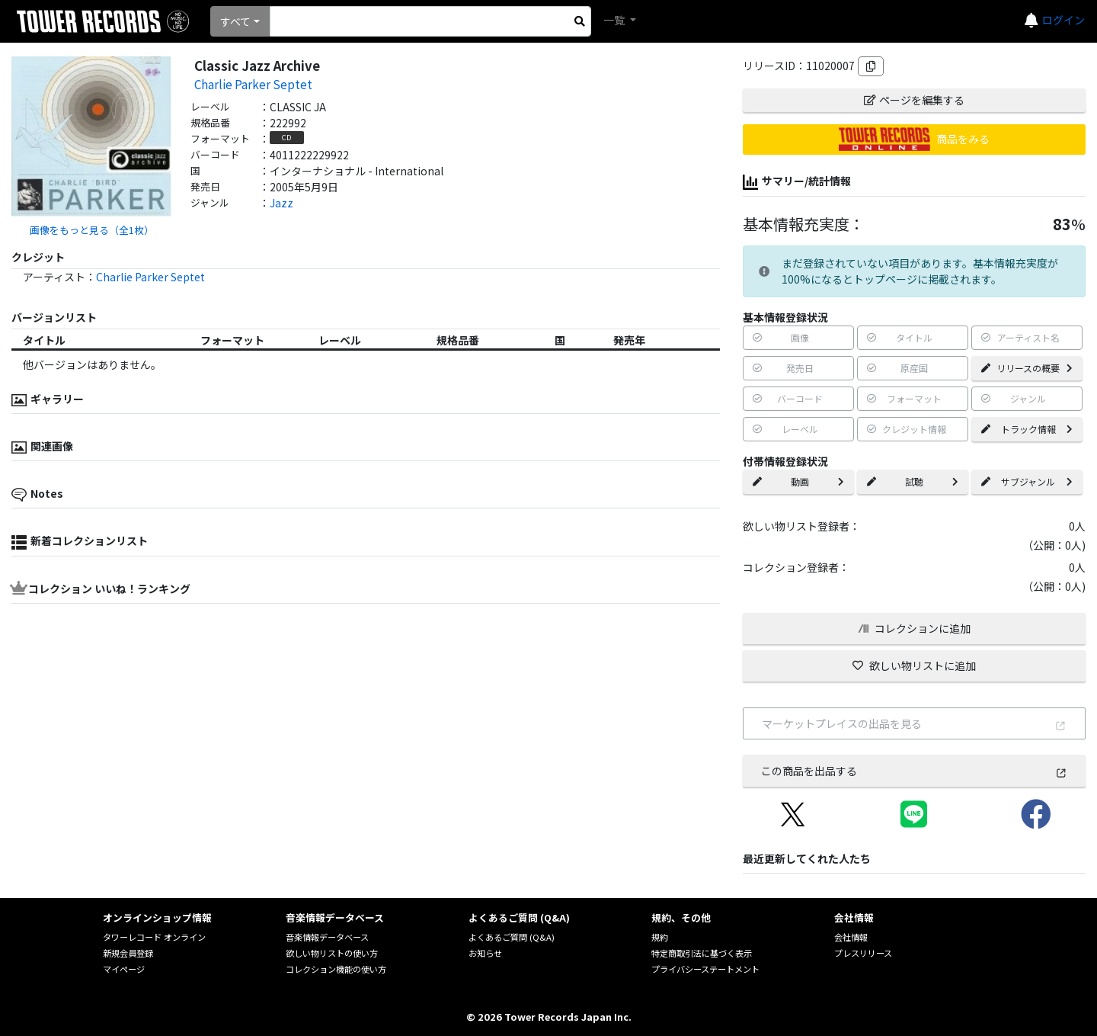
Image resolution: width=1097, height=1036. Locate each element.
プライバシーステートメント (705, 969)
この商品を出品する (914, 770)
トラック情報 (1027, 428)
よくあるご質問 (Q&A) (512, 937)
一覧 (615, 19)
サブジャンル (1027, 481)
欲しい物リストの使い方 (332, 953)
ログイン (1063, 19)
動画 (798, 481)
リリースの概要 (1027, 367)
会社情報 (851, 937)
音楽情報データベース (327, 937)
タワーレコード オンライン (154, 937)
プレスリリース (863, 953)
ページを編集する (914, 99)
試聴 (912, 481)
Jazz (281, 202)
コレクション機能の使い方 (336, 969)
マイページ (124, 969)
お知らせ (485, 953)
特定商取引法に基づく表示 (701, 953)
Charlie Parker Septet (253, 83)
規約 (659, 937)
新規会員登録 (128, 953)
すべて (235, 21)
